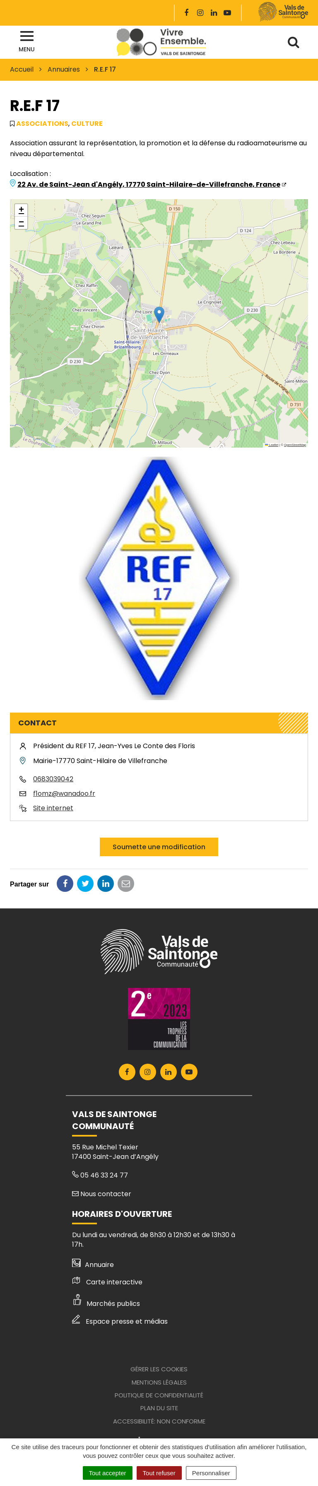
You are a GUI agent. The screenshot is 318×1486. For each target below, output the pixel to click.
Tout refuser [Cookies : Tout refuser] (159, 1472)
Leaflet (271, 445)
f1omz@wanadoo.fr (64, 793)
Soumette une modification (159, 847)
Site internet (53, 808)
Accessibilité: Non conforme (159, 1421)
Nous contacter (101, 1194)
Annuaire (93, 1264)
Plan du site (159, 1408)
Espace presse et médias (120, 1321)
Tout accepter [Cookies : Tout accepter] (107, 1472)
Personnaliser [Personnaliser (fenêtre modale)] (211, 1472)
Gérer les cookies (159, 1369)
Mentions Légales (159, 1382)
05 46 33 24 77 (100, 1175)
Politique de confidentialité (159, 1395)
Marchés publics (106, 1303)
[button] (159, 314)
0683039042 (53, 779)
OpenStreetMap (295, 445)
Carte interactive (107, 1282)
